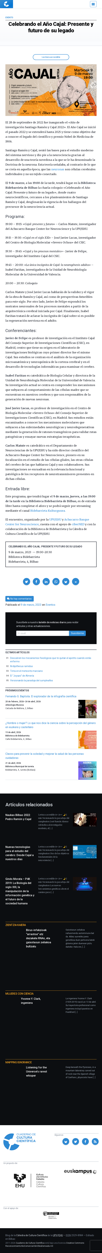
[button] (26, 581)
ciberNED (78, 524)
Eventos (50, 604)
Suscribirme (77, 633)
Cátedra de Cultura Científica (31, 1235)
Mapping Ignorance (18, 1062)
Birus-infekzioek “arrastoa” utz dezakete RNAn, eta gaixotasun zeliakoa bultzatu (38, 938)
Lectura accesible (51, 57)
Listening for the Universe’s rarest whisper (36, 1071)
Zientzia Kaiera (15, 925)
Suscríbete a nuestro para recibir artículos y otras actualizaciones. (47, 624)
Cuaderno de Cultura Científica (30, 1243)
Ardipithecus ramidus (21, 666)
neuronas (57, 169)
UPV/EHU (55, 519)
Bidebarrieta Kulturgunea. (48, 510)
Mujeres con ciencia (19, 993)
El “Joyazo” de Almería (22, 675)
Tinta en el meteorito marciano (26, 671)
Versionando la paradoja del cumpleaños (31, 680)
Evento (9, 17)
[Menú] (93, 4)
